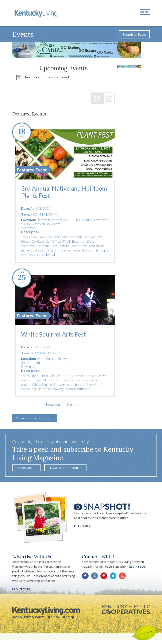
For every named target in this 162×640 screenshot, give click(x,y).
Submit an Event (134, 35)
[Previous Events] (51, 404)
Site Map (67, 617)
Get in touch (137, 567)
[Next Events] (72, 404)
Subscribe (26, 468)
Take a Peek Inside (65, 468)
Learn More (83, 526)
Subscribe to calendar (33, 418)
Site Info (52, 617)
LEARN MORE (21, 589)
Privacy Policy (34, 617)
